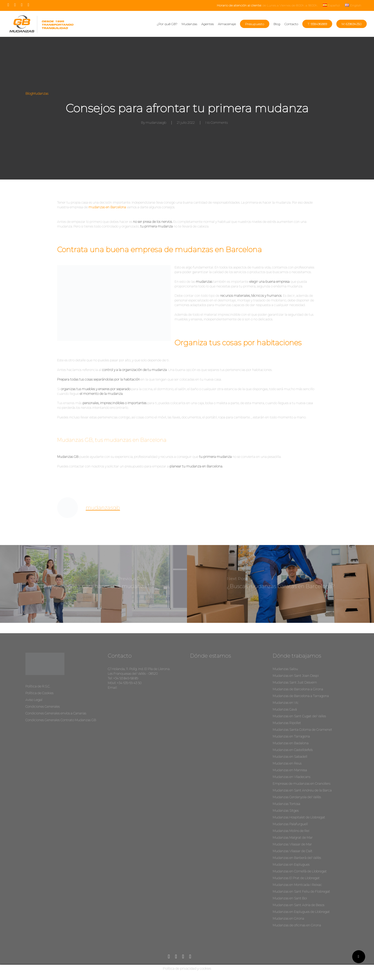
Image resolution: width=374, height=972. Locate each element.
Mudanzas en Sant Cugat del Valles (299, 716)
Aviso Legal (33, 700)
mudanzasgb (156, 123)
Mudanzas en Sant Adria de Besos (298, 905)
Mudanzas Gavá (285, 709)
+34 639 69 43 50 (129, 683)
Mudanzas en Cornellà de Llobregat (300, 871)
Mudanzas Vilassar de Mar (292, 844)
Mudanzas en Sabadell (290, 757)
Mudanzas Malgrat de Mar (293, 837)
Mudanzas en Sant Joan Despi (296, 676)
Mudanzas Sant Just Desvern (295, 682)
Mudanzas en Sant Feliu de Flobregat (301, 891)
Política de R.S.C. (37, 686)
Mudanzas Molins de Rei (291, 831)
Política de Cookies (39, 693)
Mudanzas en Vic (286, 703)
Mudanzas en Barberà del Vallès (297, 858)
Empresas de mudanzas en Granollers (301, 783)
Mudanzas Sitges (286, 810)
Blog (28, 93)
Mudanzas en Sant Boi (290, 898)
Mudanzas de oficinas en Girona (297, 925)
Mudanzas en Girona (288, 918)
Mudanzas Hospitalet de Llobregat (299, 817)
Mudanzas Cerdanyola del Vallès (297, 797)
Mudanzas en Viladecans (291, 777)
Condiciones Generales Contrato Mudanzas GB (60, 720)
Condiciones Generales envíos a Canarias (55, 713)
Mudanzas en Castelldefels (293, 750)
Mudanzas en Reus (287, 763)
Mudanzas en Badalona (291, 743)
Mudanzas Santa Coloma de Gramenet (302, 730)
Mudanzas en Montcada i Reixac (297, 885)
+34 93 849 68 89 (125, 678)
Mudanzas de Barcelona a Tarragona (301, 696)
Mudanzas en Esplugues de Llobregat (301, 912)
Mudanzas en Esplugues (291, 864)
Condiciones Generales (42, 706)
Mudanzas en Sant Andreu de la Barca (302, 790)
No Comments (216, 123)
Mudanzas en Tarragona (291, 736)
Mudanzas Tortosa (286, 804)
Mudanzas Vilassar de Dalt (292, 851)
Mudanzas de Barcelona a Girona (298, 689)
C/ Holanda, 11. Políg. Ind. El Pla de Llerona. (139, 669)
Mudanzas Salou (285, 669)
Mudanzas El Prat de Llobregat (296, 878)
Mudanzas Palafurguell (290, 824)
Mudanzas (40, 93)
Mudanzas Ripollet (287, 723)
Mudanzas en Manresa (290, 770)
